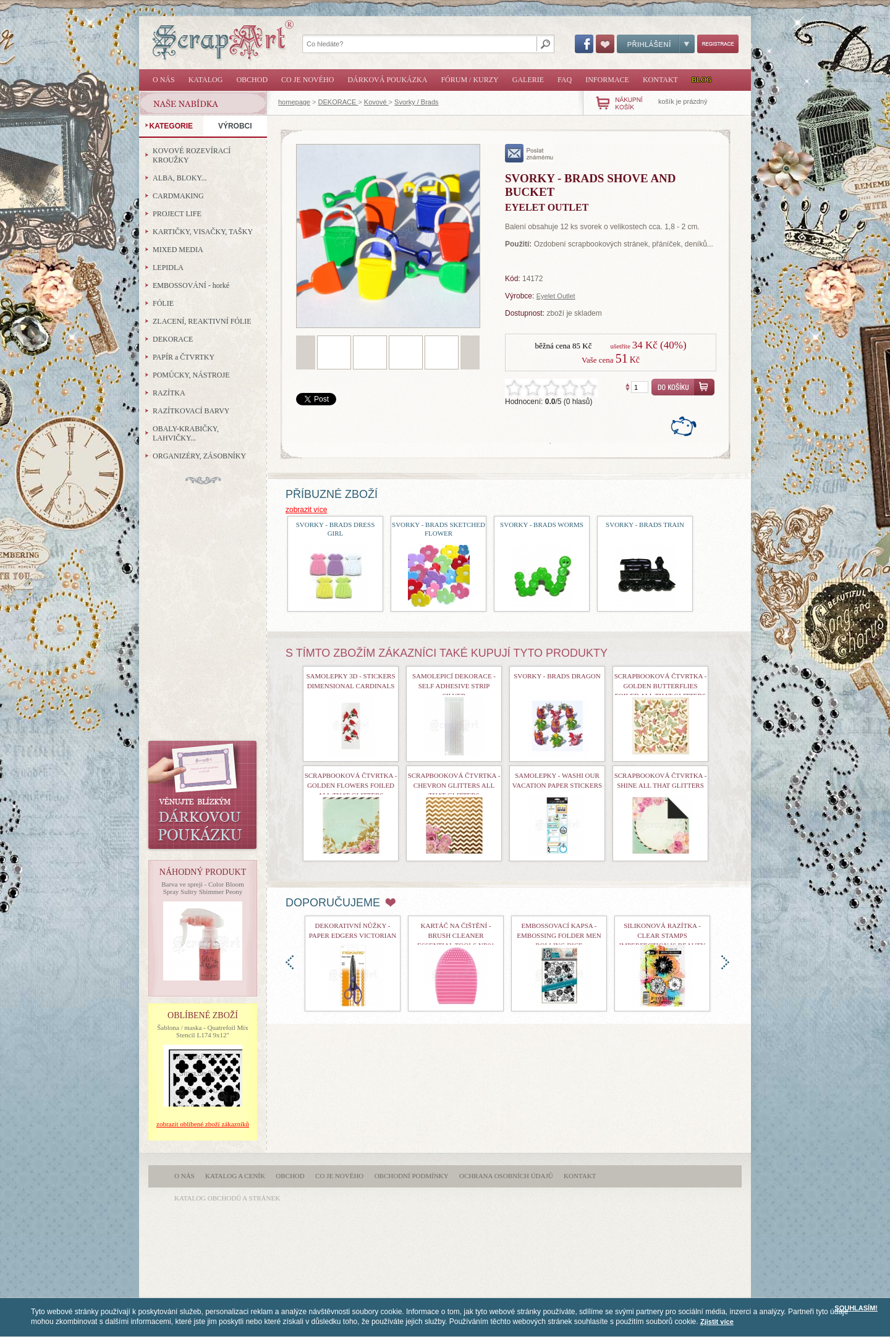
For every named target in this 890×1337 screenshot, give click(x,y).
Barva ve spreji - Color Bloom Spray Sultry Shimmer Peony (202, 887)
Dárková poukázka (387, 79)
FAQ (564, 79)
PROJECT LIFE (177, 213)
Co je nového (307, 79)
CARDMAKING (178, 196)
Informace (607, 79)
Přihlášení (656, 44)
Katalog (206, 79)
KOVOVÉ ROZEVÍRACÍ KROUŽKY (192, 155)
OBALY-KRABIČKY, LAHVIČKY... (186, 433)
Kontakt (660, 79)
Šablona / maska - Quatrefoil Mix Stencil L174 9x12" (202, 1031)
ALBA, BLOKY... (179, 178)
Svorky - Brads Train (645, 524)
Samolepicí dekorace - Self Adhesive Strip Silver (454, 685)
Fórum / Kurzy (469, 79)
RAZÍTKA (169, 393)
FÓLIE (163, 303)
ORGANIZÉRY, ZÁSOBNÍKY (199, 456)
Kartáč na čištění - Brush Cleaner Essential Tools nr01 (455, 935)
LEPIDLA (168, 267)
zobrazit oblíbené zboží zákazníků (202, 1124)
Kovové (376, 102)
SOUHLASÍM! (856, 1308)
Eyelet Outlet (555, 296)
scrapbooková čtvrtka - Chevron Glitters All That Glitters (454, 785)
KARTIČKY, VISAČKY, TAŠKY (203, 231)
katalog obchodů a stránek (227, 1198)
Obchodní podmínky (412, 1175)
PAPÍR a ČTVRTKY (183, 357)
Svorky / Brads (416, 102)
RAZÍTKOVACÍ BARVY (191, 411)
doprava (725, 962)
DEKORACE (338, 102)
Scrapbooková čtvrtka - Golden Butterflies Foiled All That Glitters (660, 685)
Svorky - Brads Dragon (557, 676)
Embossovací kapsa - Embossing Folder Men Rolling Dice (559, 935)
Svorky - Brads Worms (541, 524)
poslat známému (529, 153)
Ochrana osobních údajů (506, 1175)
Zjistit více (717, 1321)
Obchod (252, 79)
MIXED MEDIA (178, 249)
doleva (290, 962)
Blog (702, 79)
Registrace (718, 44)
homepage (294, 102)
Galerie (528, 79)
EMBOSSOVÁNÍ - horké (191, 285)
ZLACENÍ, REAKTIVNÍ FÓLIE (202, 321)
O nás (164, 79)
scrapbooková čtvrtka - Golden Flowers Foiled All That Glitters (351, 785)
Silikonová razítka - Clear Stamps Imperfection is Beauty (662, 935)
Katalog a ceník (235, 1175)
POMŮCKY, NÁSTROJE (191, 375)
